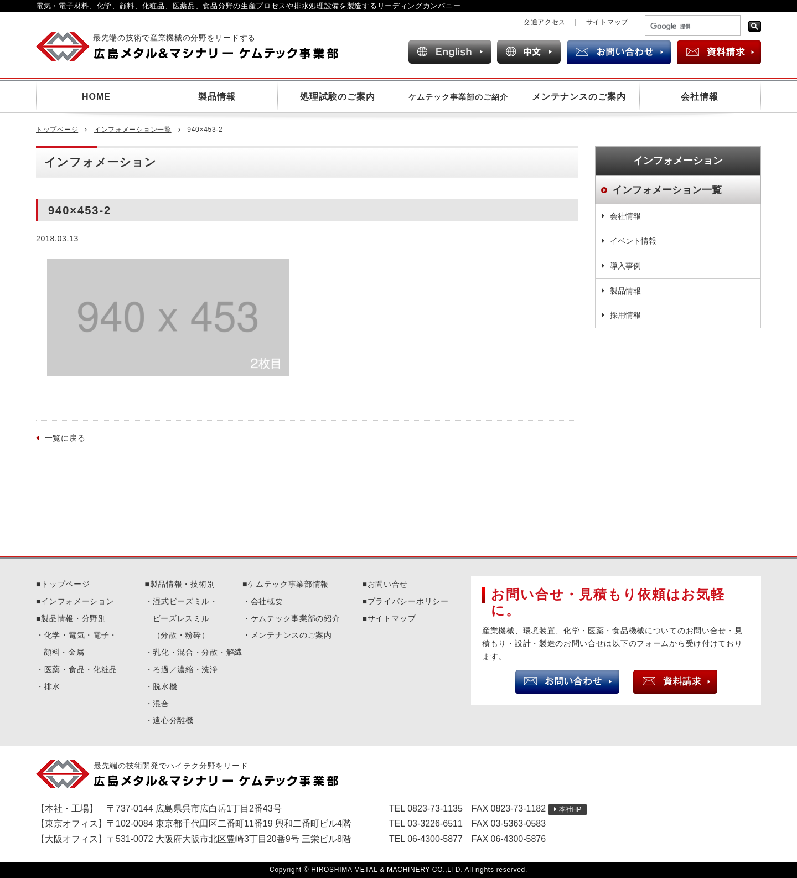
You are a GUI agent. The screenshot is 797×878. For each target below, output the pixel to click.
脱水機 (165, 686)
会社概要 (267, 601)
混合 (161, 703)
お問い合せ (388, 584)
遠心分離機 (173, 720)
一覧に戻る (65, 437)
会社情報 (699, 96)
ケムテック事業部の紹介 (295, 618)
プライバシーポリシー (408, 601)
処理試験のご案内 (337, 96)
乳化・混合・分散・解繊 (197, 652)
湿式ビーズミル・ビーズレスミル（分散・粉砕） (185, 618)
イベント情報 (633, 240)
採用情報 (625, 315)
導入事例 (625, 265)
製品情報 (217, 96)
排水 (52, 686)
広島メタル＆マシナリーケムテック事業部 (197, 774)
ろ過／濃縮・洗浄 (185, 669)
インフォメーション (77, 601)
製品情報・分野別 (73, 618)
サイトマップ (607, 22)
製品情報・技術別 (182, 584)
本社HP (570, 809)
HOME (96, 96)
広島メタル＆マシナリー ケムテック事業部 (197, 46)
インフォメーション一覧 (133, 129)
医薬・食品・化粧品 (80, 669)
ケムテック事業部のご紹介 (458, 96)
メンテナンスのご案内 (579, 96)
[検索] (691, 26)
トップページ (57, 129)
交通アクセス (545, 22)
